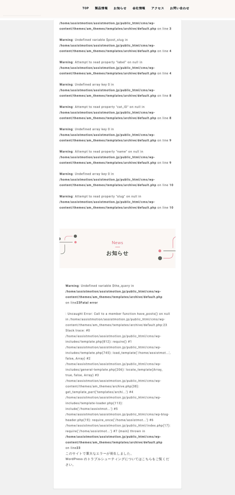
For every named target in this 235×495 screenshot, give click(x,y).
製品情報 (101, 8)
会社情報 (139, 8)
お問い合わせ (179, 8)
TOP (85, 8)
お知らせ (120, 8)
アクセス (157, 8)
